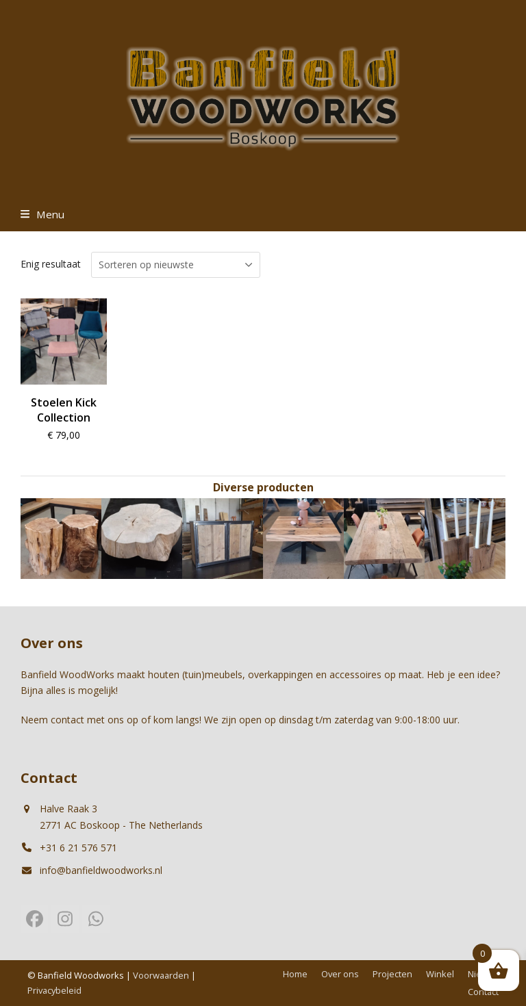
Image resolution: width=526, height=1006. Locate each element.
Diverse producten (263, 487)
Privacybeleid (54, 990)
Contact (483, 991)
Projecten (392, 974)
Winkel (440, 974)
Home (295, 974)
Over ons (340, 974)
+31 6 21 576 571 (78, 847)
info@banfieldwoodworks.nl (101, 870)
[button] (42, 214)
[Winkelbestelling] (176, 265)
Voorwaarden (161, 975)
